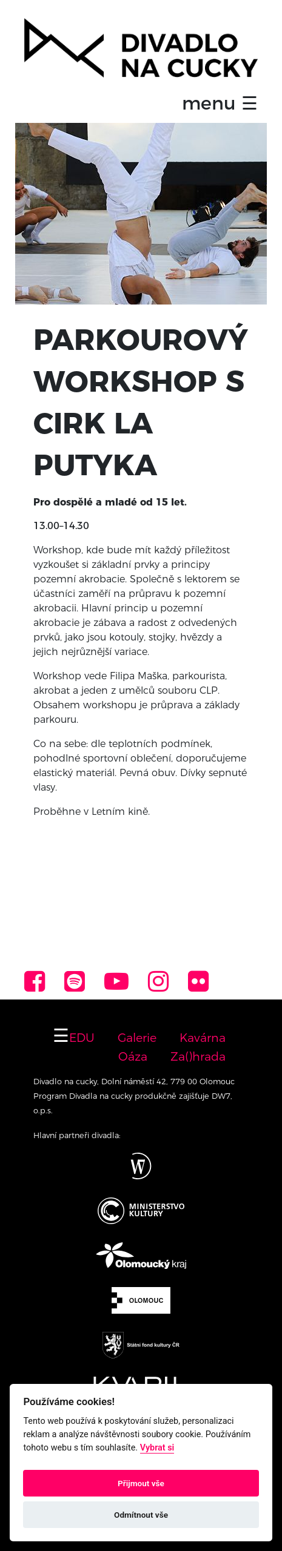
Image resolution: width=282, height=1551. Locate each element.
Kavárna (203, 1037)
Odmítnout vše (141, 1515)
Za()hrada (198, 1056)
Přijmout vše (141, 1483)
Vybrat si (157, 1448)
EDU (82, 1037)
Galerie (137, 1037)
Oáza (132, 1056)
